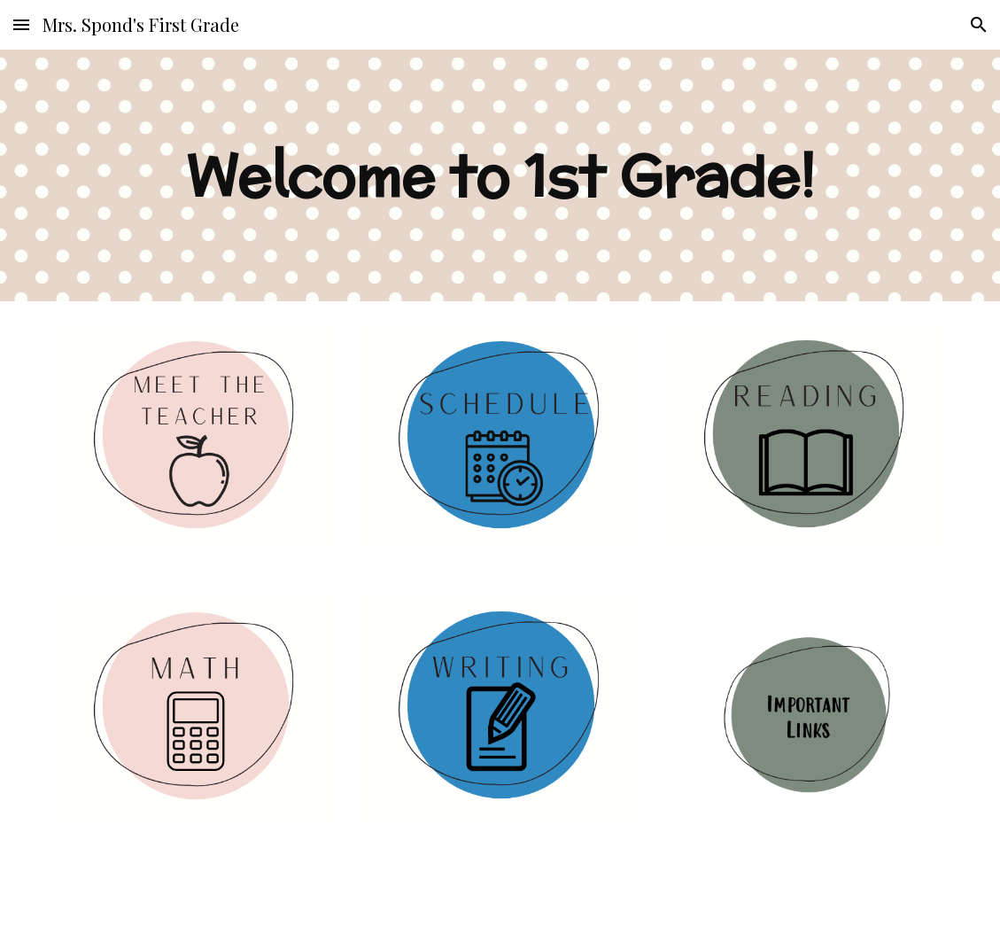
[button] (21, 24)
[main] (500, 175)
